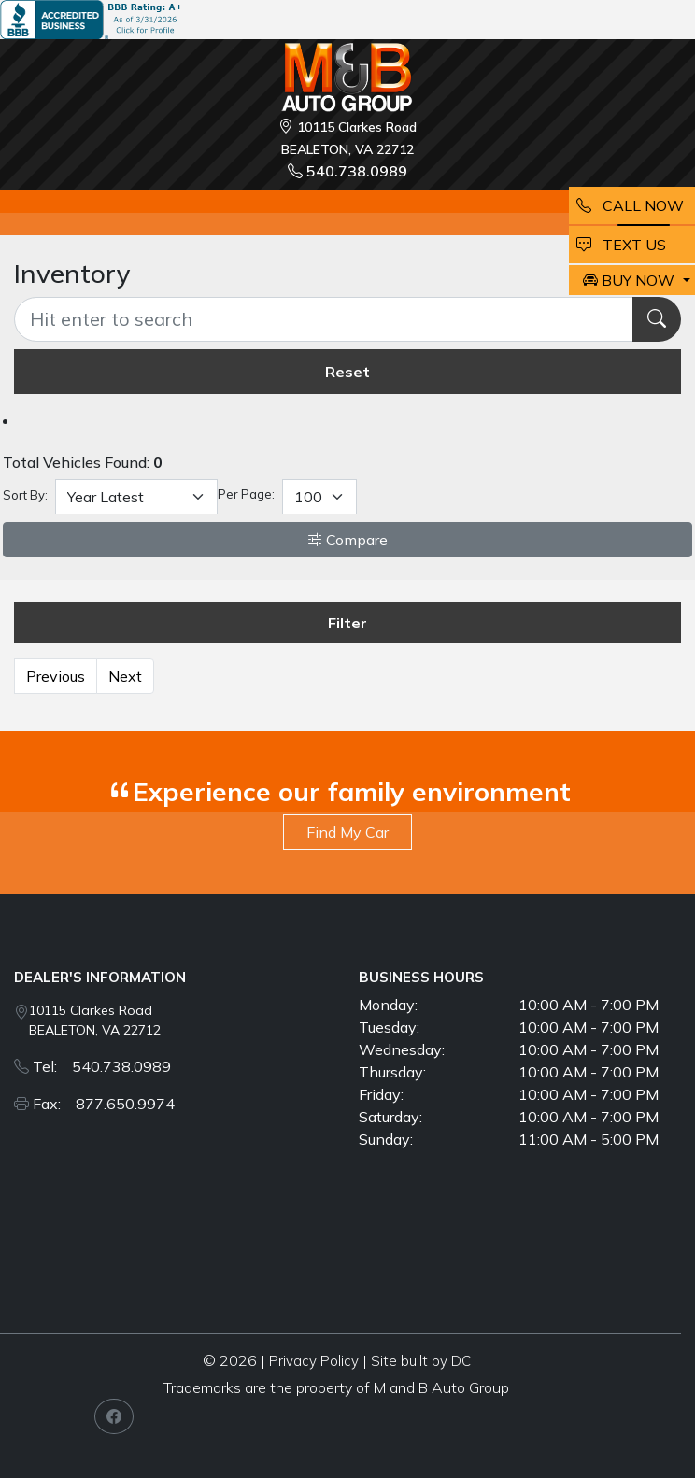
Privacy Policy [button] (314, 1361)
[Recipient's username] (323, 319)
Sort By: (25, 494)
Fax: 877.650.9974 (104, 1103)
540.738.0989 (347, 171)
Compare (347, 539)
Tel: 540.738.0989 (102, 1066)
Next (125, 676)
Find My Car (347, 832)
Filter (347, 622)
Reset (347, 371)
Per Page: (246, 493)
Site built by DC (421, 1361)
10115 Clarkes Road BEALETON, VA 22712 (95, 1020)
